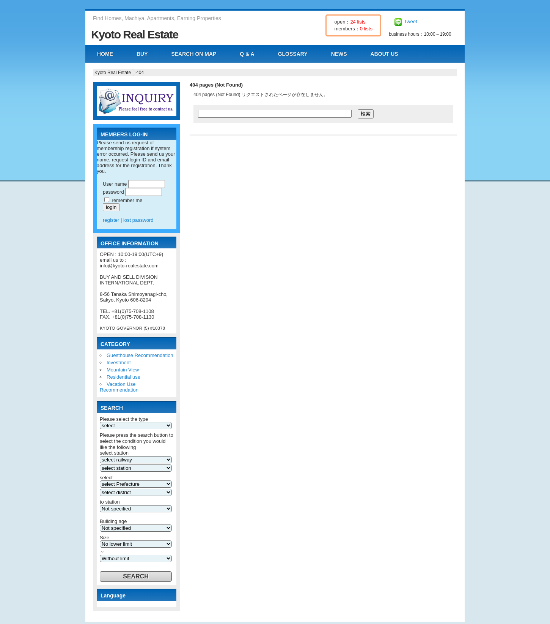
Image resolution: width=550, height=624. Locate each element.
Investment (119, 362)
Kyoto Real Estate (134, 34)
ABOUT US (384, 54)
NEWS (339, 54)
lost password (138, 220)
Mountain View (123, 370)
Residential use (123, 377)
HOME (105, 54)
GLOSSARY (293, 54)
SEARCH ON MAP (193, 54)
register (111, 220)
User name (115, 184)
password (113, 192)
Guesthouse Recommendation (140, 355)
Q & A (247, 54)
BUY (142, 54)
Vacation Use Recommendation (119, 387)
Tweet (410, 21)
